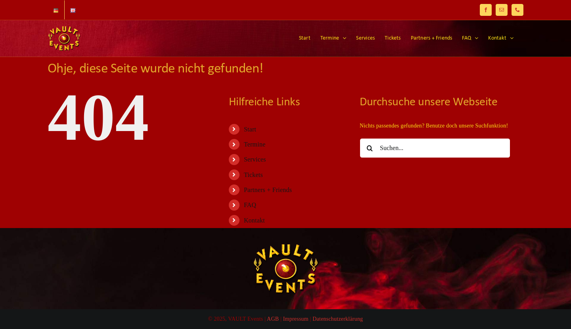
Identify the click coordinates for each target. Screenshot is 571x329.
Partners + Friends (268, 189)
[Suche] (369, 148)
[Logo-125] (285, 246)
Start (250, 129)
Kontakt (254, 220)
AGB (273, 319)
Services (255, 159)
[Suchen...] (435, 148)
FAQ (250, 205)
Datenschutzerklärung (337, 319)
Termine (255, 144)
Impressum (295, 319)
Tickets (253, 174)
